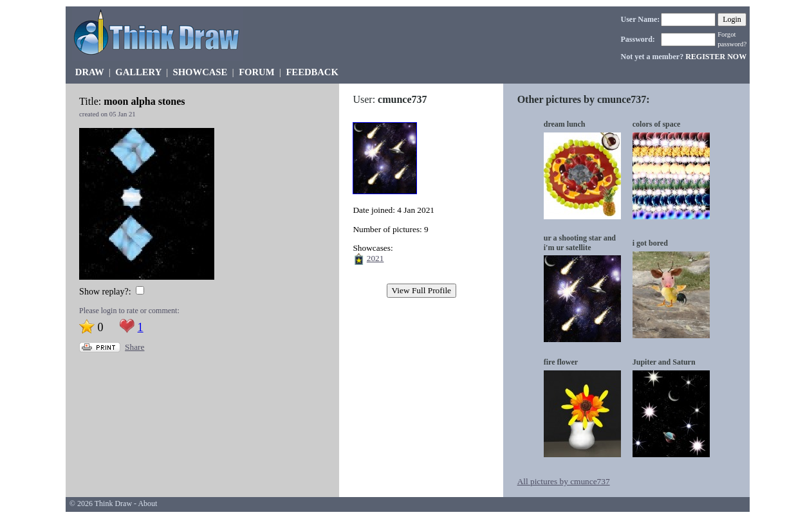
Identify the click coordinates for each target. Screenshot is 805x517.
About (147, 503)
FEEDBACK (312, 72)
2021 (375, 258)
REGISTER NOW (715, 56)
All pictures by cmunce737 (563, 481)
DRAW (89, 72)
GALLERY (138, 72)
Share (134, 347)
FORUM (256, 72)
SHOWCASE (200, 72)
